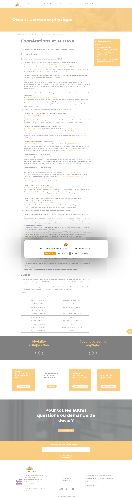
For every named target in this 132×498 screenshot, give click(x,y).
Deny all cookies (63, 253)
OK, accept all (50, 253)
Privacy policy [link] (84, 253)
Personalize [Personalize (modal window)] (75, 253)
